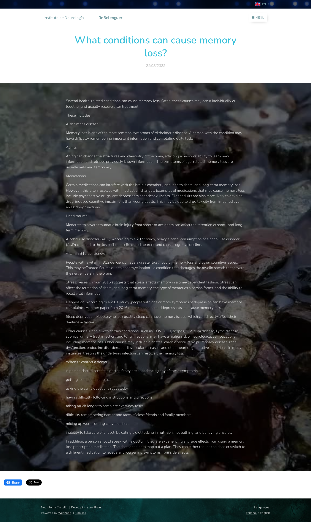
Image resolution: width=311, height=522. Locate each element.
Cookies (80, 513)
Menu (258, 18)
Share (13, 482)
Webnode (64, 513)
